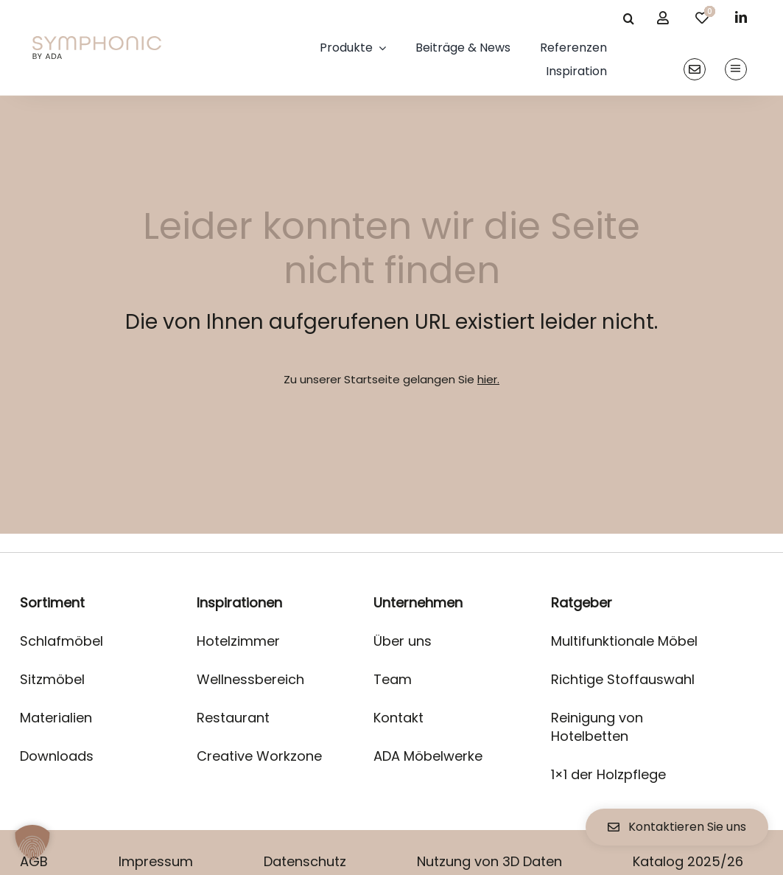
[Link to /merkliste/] (702, 17)
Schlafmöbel (61, 641)
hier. (488, 379)
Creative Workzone (259, 756)
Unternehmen (418, 602)
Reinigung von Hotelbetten (597, 726)
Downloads (57, 756)
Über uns (402, 641)
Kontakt (398, 717)
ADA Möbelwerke (427, 756)
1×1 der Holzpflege (608, 774)
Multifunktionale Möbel (624, 641)
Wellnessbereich (250, 679)
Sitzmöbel (52, 679)
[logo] (96, 41)
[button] (32, 842)
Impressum (156, 861)
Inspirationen (239, 602)
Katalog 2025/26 (688, 861)
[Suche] (628, 18)
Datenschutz (305, 861)
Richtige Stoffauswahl (623, 679)
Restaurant (233, 717)
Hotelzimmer (238, 641)
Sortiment (52, 602)
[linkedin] (741, 17)
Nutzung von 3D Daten (489, 861)
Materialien (56, 717)
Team (392, 679)
